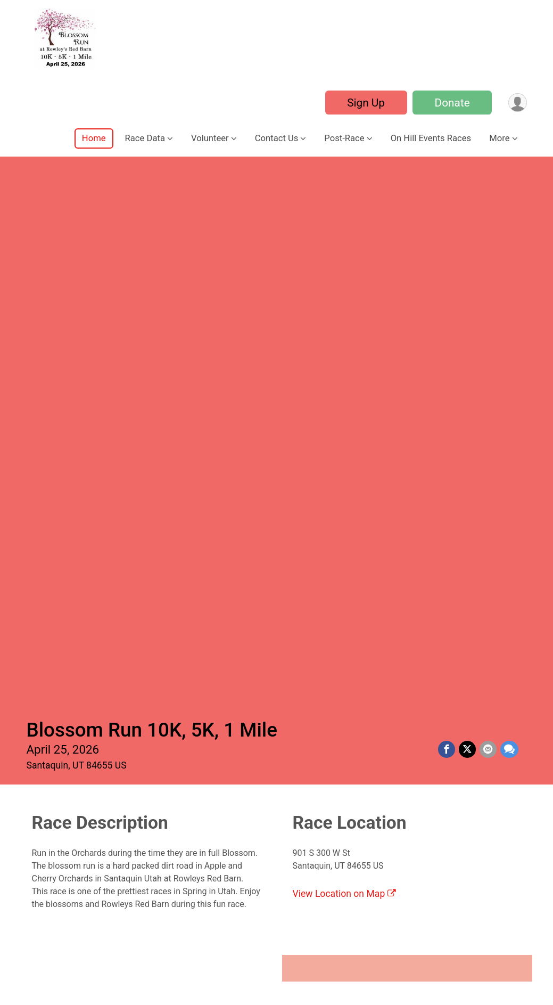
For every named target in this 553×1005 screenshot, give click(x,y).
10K (451, 534)
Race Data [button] (145, 138)
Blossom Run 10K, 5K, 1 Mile (152, 184)
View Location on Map (344, 347)
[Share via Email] (488, 204)
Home (94, 138)
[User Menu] (517, 102)
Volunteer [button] (210, 138)
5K (276, 534)
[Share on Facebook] (448, 204)
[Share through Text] (509, 204)
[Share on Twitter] (468, 204)
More (499, 138)
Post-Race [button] (344, 138)
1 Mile (102, 534)
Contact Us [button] (277, 138)
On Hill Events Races (431, 138)
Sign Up (365, 102)
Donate (450, 102)
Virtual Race (102, 727)
